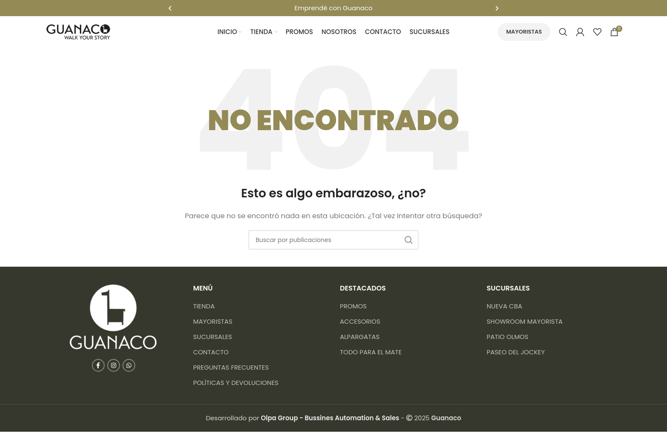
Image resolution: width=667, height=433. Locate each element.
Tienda (204, 307)
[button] (170, 8)
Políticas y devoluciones (236, 383)
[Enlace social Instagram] (113, 366)
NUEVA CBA (504, 307)
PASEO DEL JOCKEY (516, 353)
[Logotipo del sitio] (78, 31)
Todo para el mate (371, 353)
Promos (353, 307)
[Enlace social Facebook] (98, 366)
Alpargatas (359, 337)
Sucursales (212, 337)
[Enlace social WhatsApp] (129, 366)
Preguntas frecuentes (231, 368)
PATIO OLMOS (507, 337)
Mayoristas (524, 32)
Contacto (211, 353)
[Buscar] (563, 31)
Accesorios (360, 322)
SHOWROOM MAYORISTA (525, 322)
